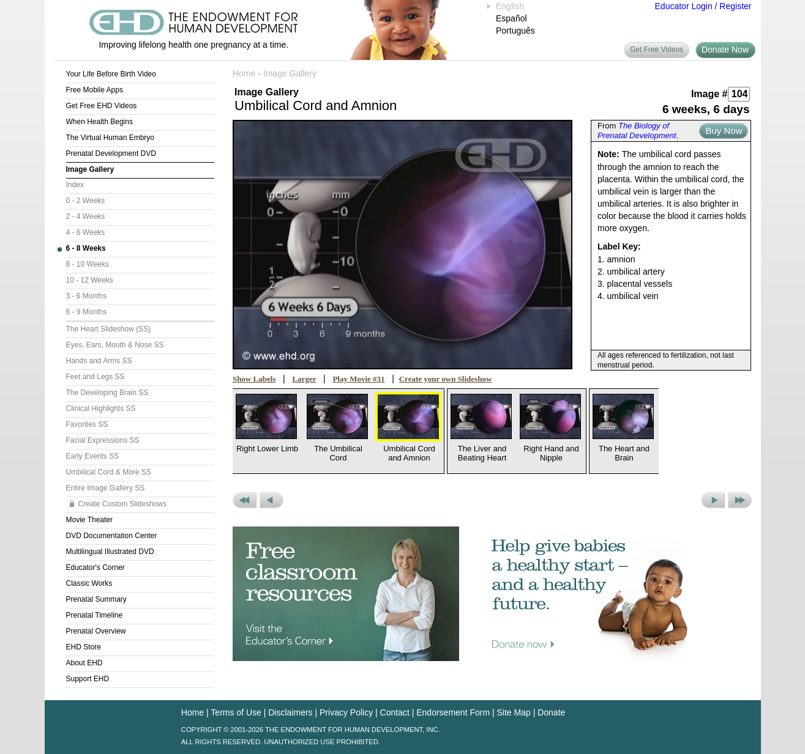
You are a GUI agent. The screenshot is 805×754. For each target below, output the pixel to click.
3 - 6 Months (86, 296)
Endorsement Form (453, 712)
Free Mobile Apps (94, 90)
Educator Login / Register (703, 6)
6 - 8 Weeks (86, 248)
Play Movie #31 (358, 378)
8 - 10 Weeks (87, 264)
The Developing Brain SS (107, 392)
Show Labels (254, 378)
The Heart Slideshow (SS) (108, 329)
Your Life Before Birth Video (111, 74)
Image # (709, 94)
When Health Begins (99, 121)
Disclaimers (290, 712)
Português (515, 30)
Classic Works (89, 583)
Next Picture (713, 500)
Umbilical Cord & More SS (108, 472)
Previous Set (244, 500)
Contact (395, 712)
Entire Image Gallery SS (105, 488)
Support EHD (88, 679)
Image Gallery (90, 169)
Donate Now (725, 49)
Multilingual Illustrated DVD (110, 551)
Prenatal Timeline (94, 615)
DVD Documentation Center (111, 535)
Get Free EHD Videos (101, 106)
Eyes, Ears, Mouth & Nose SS (115, 345)
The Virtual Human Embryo (110, 137)
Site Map (514, 712)
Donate (551, 712)
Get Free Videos (656, 49)
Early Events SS (92, 456)
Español (511, 18)
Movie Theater (89, 520)
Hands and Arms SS (99, 361)
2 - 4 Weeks (85, 216)
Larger (304, 378)
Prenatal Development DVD (111, 153)
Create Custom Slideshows (122, 504)
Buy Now (723, 130)
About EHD (84, 663)
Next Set (740, 500)
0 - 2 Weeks (85, 200)
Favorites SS (87, 424)
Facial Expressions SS (103, 440)
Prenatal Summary (96, 599)
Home (244, 73)
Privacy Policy (346, 712)
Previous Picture (271, 500)
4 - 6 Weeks (85, 232)
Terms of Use (236, 712)
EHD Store (83, 647)
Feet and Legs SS (95, 376)
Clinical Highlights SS (101, 408)
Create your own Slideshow (445, 378)
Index (75, 184)
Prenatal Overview (96, 631)
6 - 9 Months (86, 312)
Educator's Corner (95, 567)
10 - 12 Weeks (89, 280)
